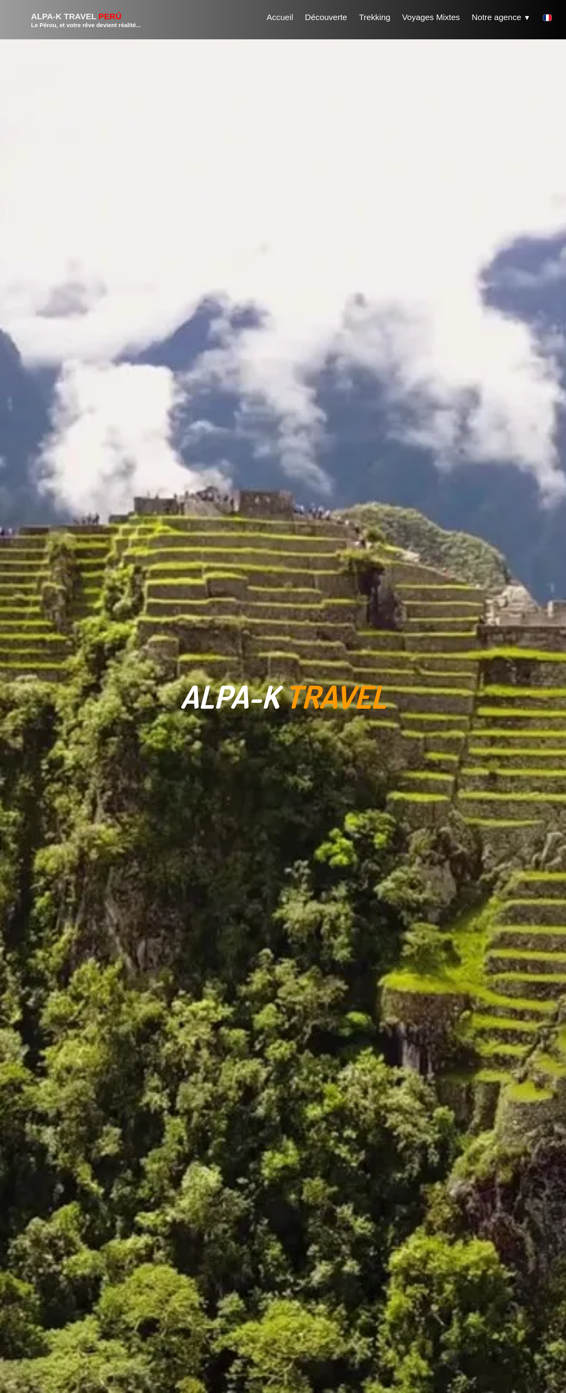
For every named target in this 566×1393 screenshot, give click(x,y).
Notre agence (501, 17)
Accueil (279, 17)
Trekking (374, 17)
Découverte (326, 17)
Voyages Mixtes (431, 17)
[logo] (76, 19)
